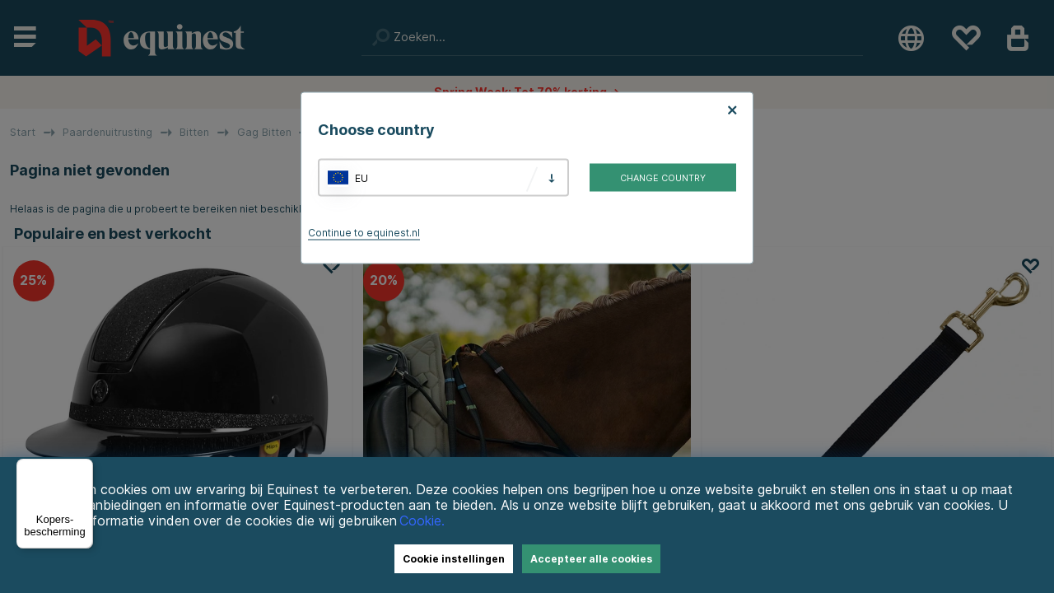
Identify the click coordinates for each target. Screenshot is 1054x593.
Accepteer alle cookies (591, 559)
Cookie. (422, 521)
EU (361, 177)
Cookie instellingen (454, 559)
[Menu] (83, 469)
